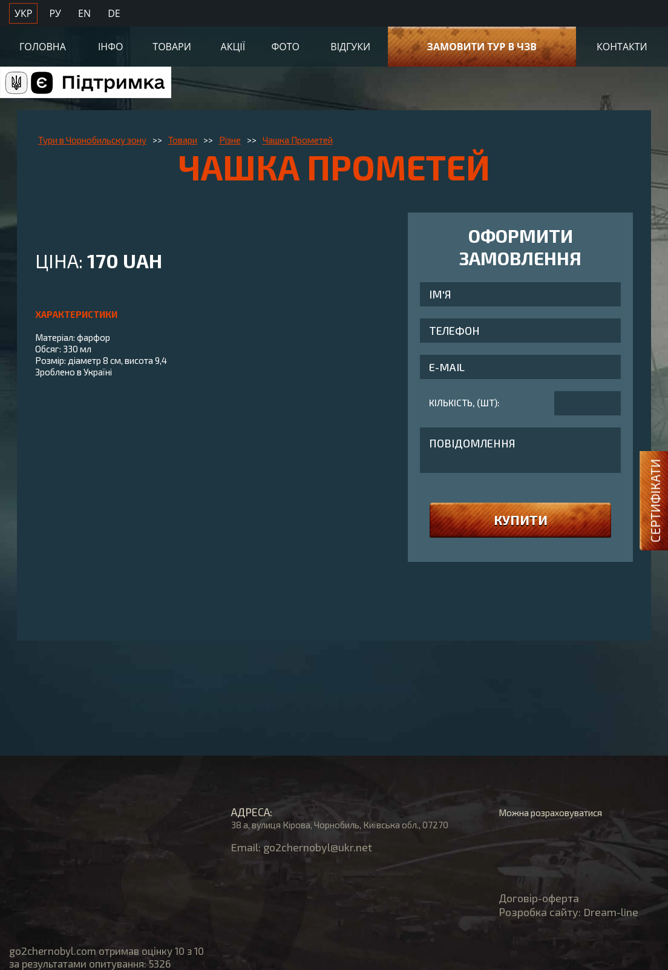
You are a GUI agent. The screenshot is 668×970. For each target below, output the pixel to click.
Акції (233, 46)
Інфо (110, 46)
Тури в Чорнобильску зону (92, 139)
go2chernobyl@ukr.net (317, 847)
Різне (230, 139)
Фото (286, 46)
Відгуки (350, 46)
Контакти (622, 46)
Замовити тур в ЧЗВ (482, 46)
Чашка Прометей (298, 139)
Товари (171, 46)
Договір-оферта (539, 898)
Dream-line (610, 912)
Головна (42, 46)
